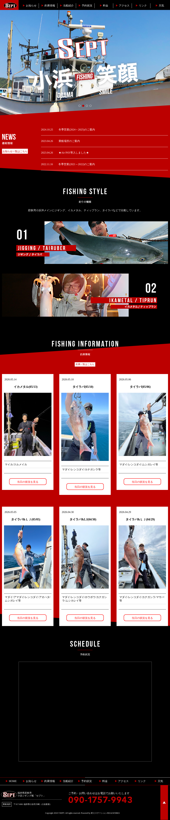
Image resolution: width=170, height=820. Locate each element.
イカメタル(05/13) (26, 386)
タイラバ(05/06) (140, 386)
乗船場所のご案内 (69, 141)
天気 (159, 5)
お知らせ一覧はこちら (14, 151)
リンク (141, 5)
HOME (11, 781)
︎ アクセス (122, 781)
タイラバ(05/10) (83, 386)
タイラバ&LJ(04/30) (83, 519)
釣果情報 (48, 5)
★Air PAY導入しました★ (73, 152)
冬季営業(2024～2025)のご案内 (76, 129)
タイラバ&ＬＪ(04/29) (140, 519)
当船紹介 (67, 5)
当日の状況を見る (27, 481)
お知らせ (30, 5)
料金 (104, 5)
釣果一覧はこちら (85, 364)
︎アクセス (122, 5)
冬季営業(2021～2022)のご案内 (76, 164)
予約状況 (85, 5)
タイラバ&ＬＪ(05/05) (25, 519)
